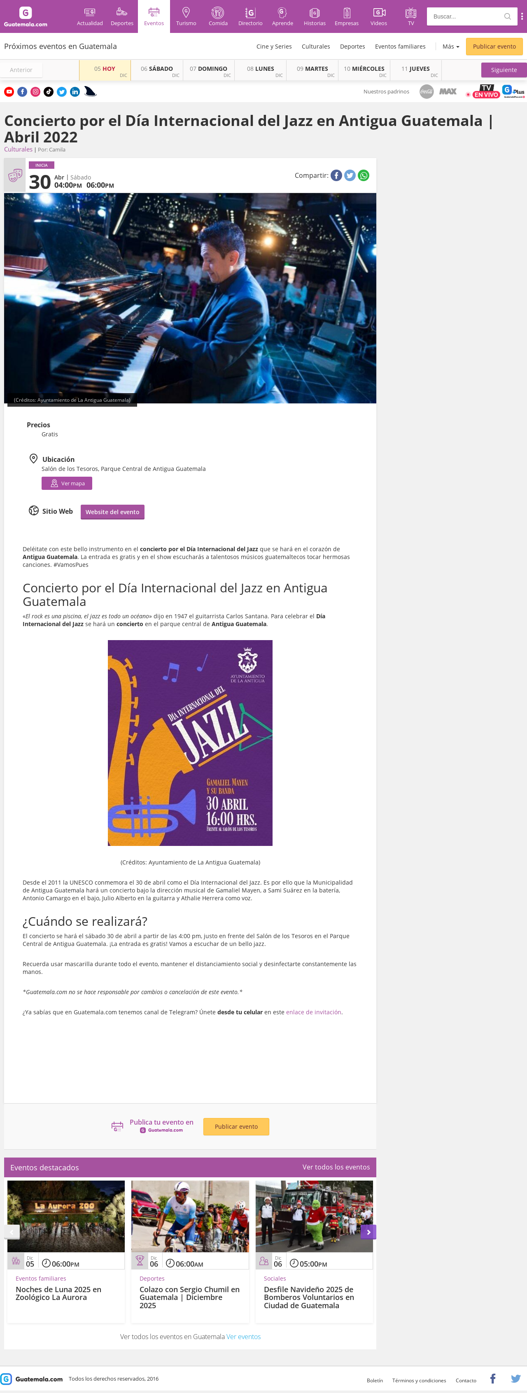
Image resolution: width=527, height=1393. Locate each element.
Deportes (352, 46)
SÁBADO (157, 68)
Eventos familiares (400, 46)
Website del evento (113, 512)
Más (448, 46)
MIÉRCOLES (364, 68)
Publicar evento (494, 46)
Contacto (466, 1380)
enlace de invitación (312, 1012)
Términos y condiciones (419, 1380)
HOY (104, 68)
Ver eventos (243, 1336)
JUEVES (415, 68)
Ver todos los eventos (336, 1167)
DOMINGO (208, 68)
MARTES (312, 68)
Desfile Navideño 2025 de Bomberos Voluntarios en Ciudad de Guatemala (309, 1297)
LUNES (260, 68)
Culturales (316, 46)
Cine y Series (274, 46)
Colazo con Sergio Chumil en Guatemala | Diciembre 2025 (190, 1297)
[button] (504, 70)
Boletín (375, 1380)
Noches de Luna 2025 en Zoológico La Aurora (58, 1293)
